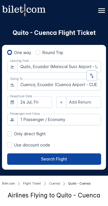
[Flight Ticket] (32, 184)
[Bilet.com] (8, 184)
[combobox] (59, 66)
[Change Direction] (92, 75)
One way (22, 52)
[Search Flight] (54, 159)
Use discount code (32, 144)
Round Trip (52, 52)
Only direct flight (30, 133)
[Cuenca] (54, 184)
